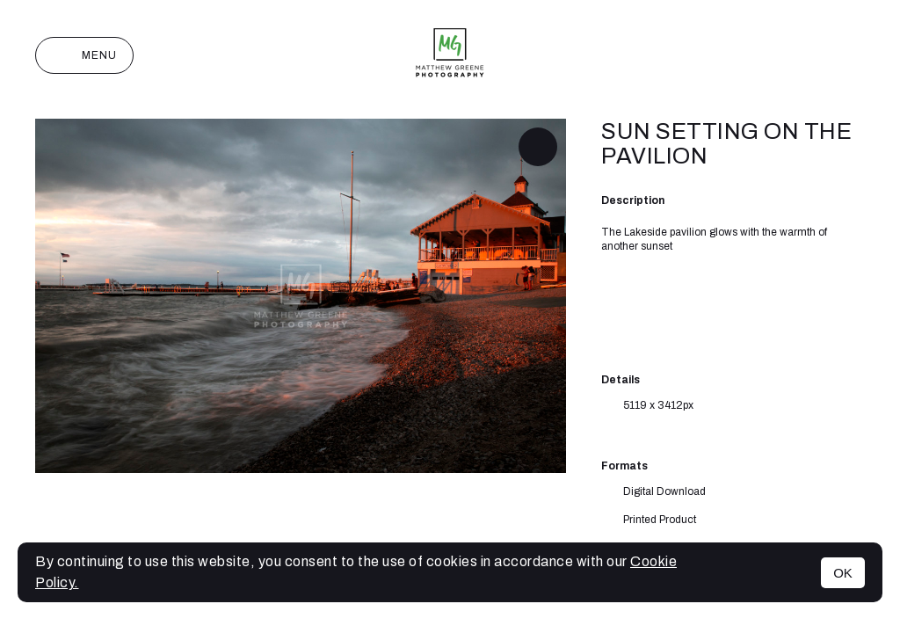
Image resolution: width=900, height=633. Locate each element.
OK (843, 572)
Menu (84, 55)
